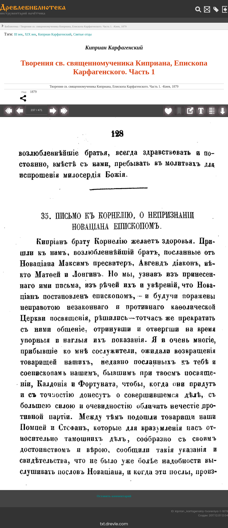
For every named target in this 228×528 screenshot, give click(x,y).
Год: (24, 91)
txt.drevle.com (114, 524)
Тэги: (9, 34)
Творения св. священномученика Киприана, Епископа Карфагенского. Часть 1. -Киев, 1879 (73, 26)
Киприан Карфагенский (54, 34)
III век (18, 34)
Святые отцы (82, 34)
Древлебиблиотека (33, 8)
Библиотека (11, 26)
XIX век (30, 34)
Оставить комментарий (114, 496)
